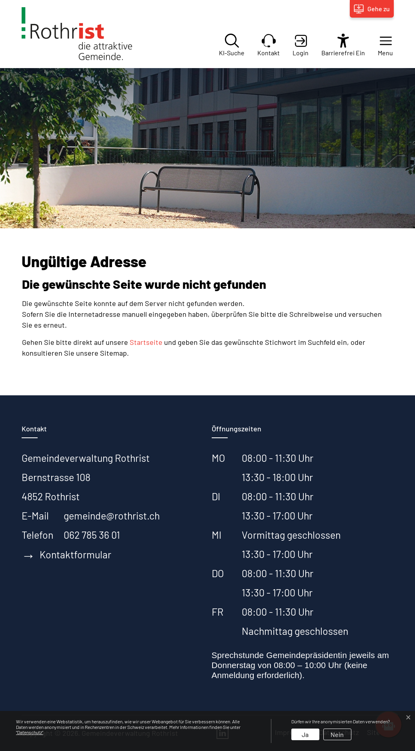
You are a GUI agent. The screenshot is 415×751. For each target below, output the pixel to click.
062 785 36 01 (92, 535)
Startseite (146, 342)
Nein (337, 734)
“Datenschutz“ (29, 732)
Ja (305, 734)
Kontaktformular (66, 555)
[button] (379, 44)
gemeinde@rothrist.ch (112, 515)
